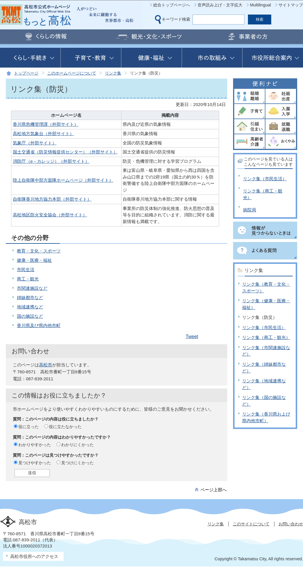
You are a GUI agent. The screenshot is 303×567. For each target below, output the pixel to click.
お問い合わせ (291, 524)
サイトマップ (291, 5)
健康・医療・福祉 (34, 260)
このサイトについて (251, 524)
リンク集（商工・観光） (266, 337)
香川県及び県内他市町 (39, 325)
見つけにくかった (77, 462)
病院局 (249, 209)
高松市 (45, 364)
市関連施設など (32, 288)
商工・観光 (28, 278)
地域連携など (30, 306)
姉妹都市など (30, 297)
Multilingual (260, 5)
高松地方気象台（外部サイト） (43, 133)
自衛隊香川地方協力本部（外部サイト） (52, 199)
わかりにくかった (77, 444)
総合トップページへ (171, 5)
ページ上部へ (213, 489)
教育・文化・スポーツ (39, 250)
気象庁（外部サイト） (35, 142)
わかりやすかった (34, 444)
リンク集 (113, 73)
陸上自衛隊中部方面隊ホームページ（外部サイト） (63, 180)
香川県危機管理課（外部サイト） (45, 124)
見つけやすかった (34, 462)
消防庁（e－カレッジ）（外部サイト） (51, 161)
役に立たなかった (65, 426)
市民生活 (25, 269)
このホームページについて (71, 73)
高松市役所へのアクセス (34, 556)
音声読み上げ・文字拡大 (220, 5)
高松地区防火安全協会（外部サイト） (50, 214)
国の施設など (30, 316)
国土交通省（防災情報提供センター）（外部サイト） (65, 151)
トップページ (26, 73)
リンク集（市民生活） (265, 178)
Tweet (192, 336)
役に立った (28, 426)
